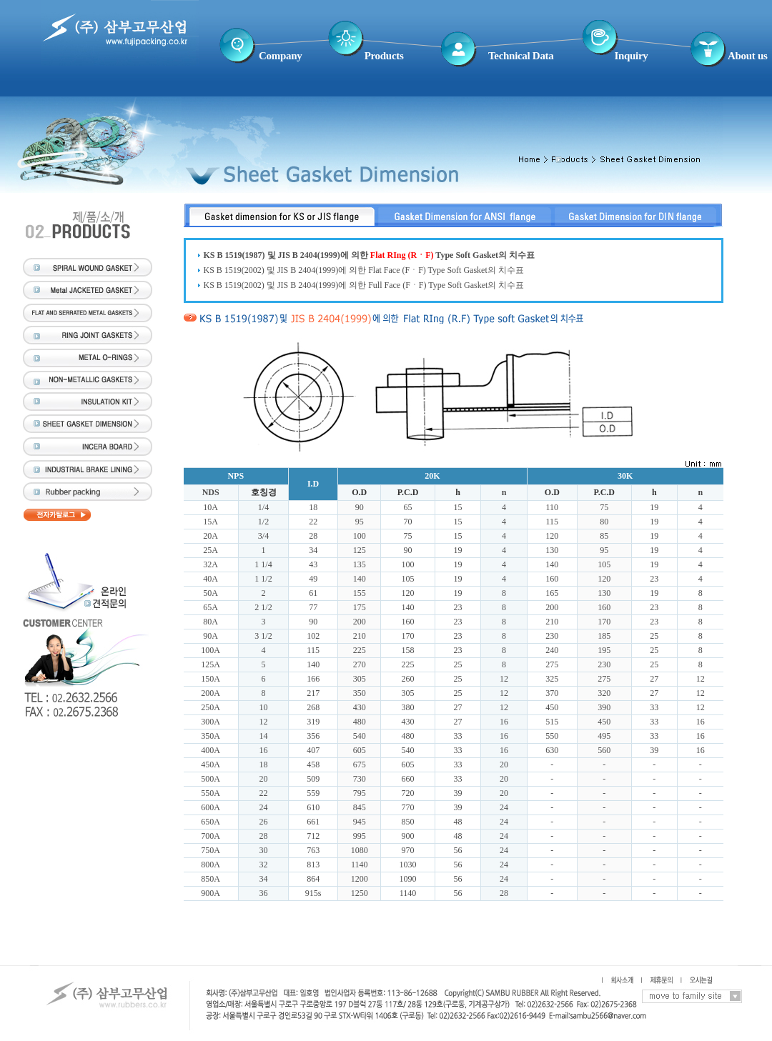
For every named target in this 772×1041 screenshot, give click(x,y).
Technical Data (521, 55)
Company (280, 55)
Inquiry (631, 55)
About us (748, 55)
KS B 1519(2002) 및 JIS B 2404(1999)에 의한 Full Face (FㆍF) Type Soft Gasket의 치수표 (364, 285)
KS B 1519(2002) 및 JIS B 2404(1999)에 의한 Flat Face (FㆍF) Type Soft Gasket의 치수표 (364, 270)
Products (384, 55)
